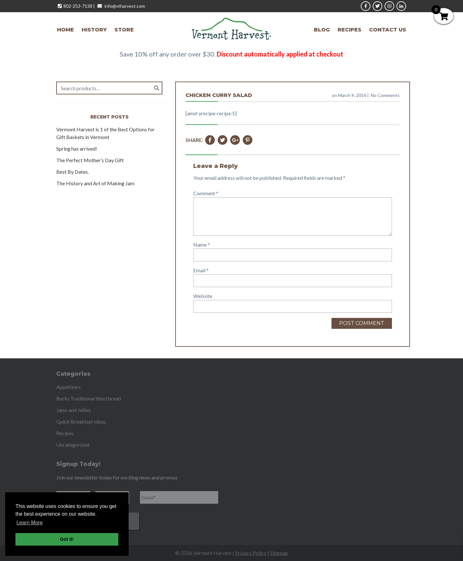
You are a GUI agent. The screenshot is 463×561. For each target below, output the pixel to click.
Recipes (349, 30)
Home (65, 30)
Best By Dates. (72, 172)
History (94, 30)
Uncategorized (72, 445)
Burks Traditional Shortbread (88, 398)
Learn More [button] (29, 522)
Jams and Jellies (73, 410)
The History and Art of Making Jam (95, 183)
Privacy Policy (251, 553)
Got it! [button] (67, 539)
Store (124, 30)
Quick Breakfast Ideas (81, 421)
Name (201, 244)
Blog (322, 30)
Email (201, 270)
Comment (205, 193)
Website (202, 296)
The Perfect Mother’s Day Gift (90, 160)
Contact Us (387, 30)
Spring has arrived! (76, 148)
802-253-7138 (77, 6)
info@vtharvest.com (124, 6)
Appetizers (68, 387)
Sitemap (279, 553)
